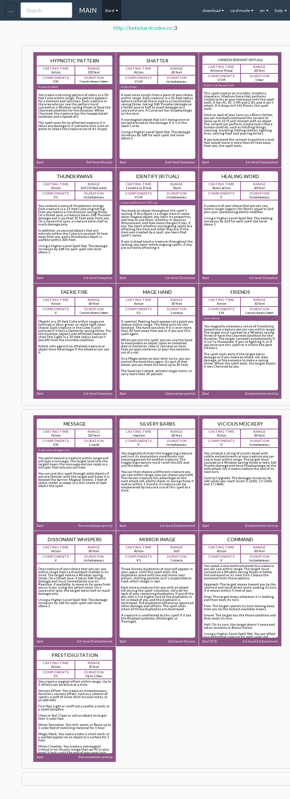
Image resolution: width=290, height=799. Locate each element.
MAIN (88, 10)
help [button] (281, 10)
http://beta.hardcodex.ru (142, 27)
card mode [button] (242, 10)
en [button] (264, 10)
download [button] (213, 10)
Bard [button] (111, 10)
